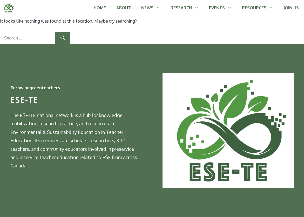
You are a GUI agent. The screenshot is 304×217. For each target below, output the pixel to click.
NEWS (153, 8)
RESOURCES (260, 8)
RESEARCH (187, 8)
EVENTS (223, 8)
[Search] (62, 38)
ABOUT (123, 7)
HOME (100, 7)
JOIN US (291, 7)
